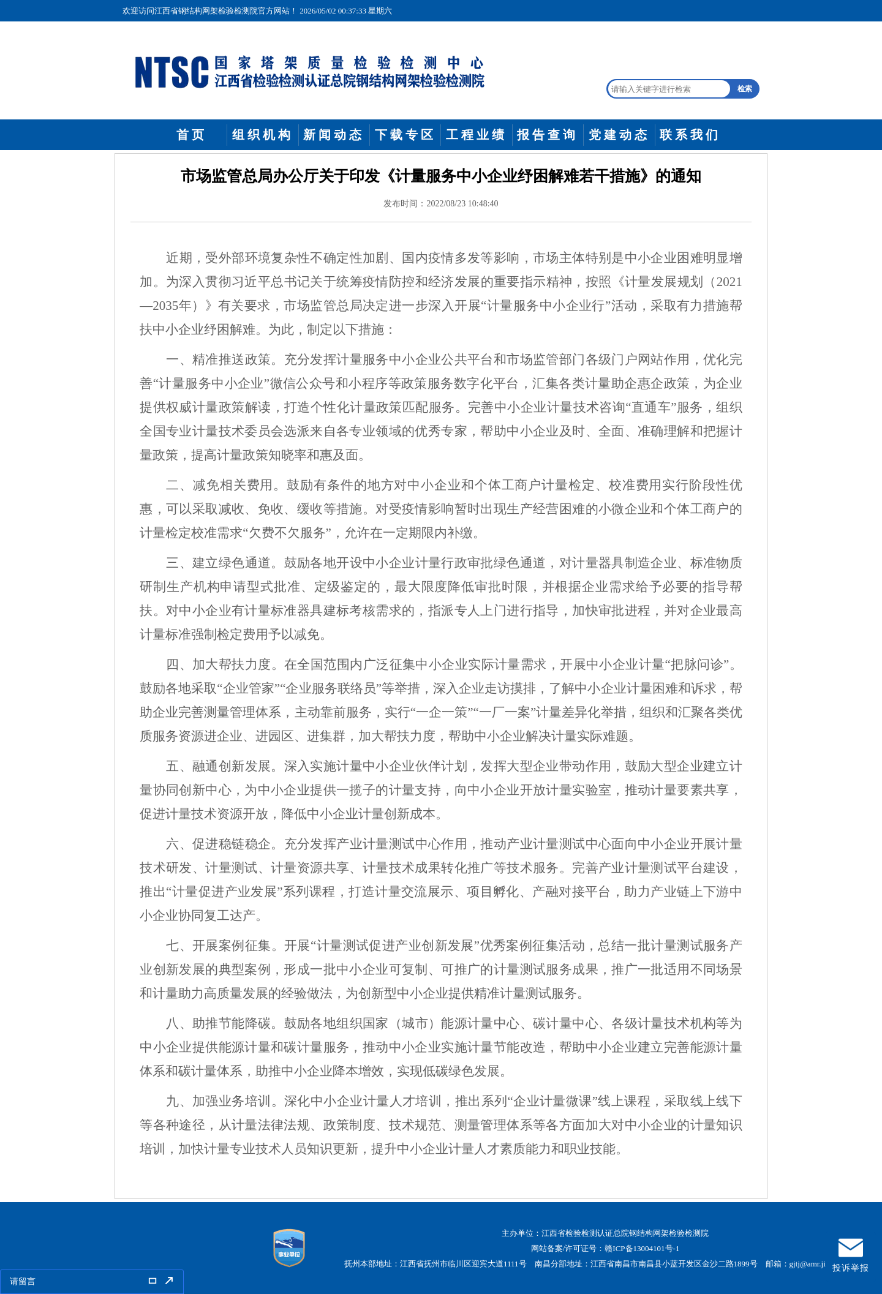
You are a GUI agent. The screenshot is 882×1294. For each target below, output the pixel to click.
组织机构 (262, 134)
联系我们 (690, 134)
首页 (191, 134)
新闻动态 (333, 134)
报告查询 (547, 134)
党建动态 (619, 134)
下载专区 (405, 134)
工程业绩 (476, 134)
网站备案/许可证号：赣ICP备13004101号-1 (605, 1248)
